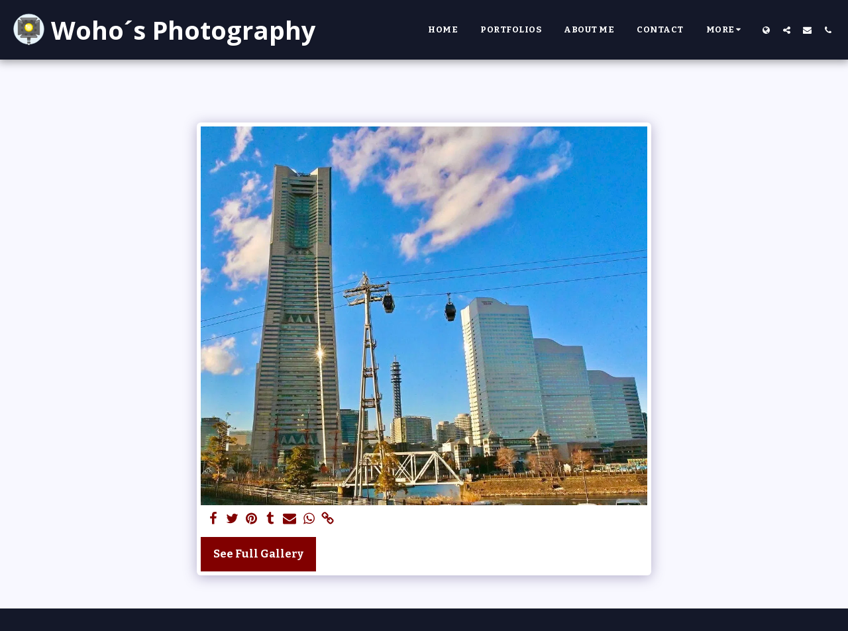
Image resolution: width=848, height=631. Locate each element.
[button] (786, 29)
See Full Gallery (258, 554)
